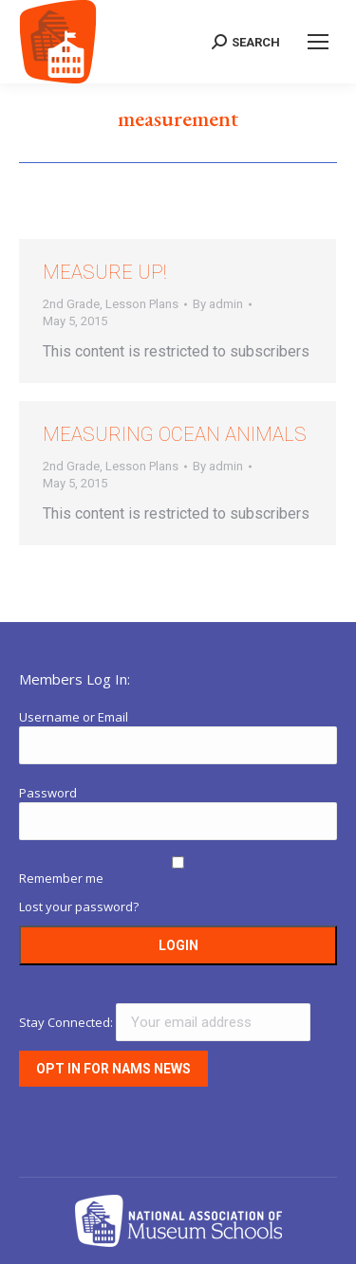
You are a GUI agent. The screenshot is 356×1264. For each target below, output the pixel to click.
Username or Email (73, 716)
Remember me (61, 878)
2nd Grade (71, 304)
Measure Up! (104, 272)
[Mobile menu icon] (318, 42)
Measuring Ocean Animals (175, 434)
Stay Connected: (164, 1022)
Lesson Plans (141, 304)
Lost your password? (79, 906)
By (218, 304)
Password (48, 792)
